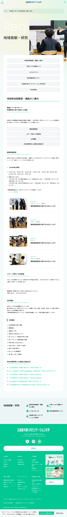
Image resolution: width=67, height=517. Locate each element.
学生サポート (20, 480)
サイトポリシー (39, 499)
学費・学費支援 (35, 462)
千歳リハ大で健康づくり (33, 66)
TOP (5, 11)
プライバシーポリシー (29, 499)
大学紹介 (5, 456)
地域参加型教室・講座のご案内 (33, 60)
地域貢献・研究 (36, 476)
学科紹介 (20, 456)
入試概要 (33, 460)
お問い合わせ (12, 499)
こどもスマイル (33, 72)
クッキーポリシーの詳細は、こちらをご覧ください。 (21, 514)
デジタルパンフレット (36, 470)
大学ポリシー (6, 462)
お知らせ (51, 482)
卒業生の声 (5, 486)
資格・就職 (6, 476)
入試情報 (34, 456)
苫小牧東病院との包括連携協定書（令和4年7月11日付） (24, 381)
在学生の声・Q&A (21, 488)
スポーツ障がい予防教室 (33, 134)
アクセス (5, 499)
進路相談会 (34, 468)
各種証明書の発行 (21, 482)
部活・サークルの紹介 (22, 486)
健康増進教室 (33, 129)
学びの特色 (20, 460)
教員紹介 (5, 466)
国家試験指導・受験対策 (8, 480)
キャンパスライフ (22, 476)
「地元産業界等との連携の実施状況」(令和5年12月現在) (24, 378)
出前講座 (33, 139)
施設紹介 (19, 484)
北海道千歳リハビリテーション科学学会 (33, 84)
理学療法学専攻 (21, 462)
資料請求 (33, 448)
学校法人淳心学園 (7, 503)
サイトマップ (20, 499)
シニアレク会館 (12, 192)
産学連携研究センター (33, 78)
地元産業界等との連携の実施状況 (33, 144)
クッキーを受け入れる (46, 513)
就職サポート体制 (7, 482)
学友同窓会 (33, 90)
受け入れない (60, 513)
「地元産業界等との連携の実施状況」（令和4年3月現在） (24, 367)
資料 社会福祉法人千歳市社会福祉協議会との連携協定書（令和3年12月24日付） (31, 371)
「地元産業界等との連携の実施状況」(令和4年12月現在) (24, 374)
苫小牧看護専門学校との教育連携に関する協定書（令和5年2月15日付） (28, 385)
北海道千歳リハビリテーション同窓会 (36, 416)
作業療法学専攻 (21, 464)
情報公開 (5, 464)
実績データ (5, 484)
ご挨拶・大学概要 (7, 460)
